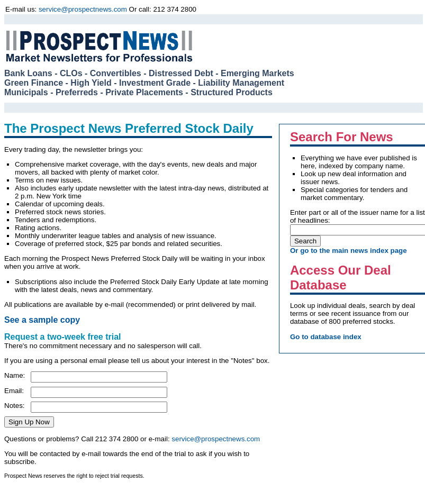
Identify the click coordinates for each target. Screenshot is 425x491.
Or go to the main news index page (348, 250)
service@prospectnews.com (83, 9)
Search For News (341, 137)
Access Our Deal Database (340, 277)
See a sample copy (42, 319)
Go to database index (325, 337)
